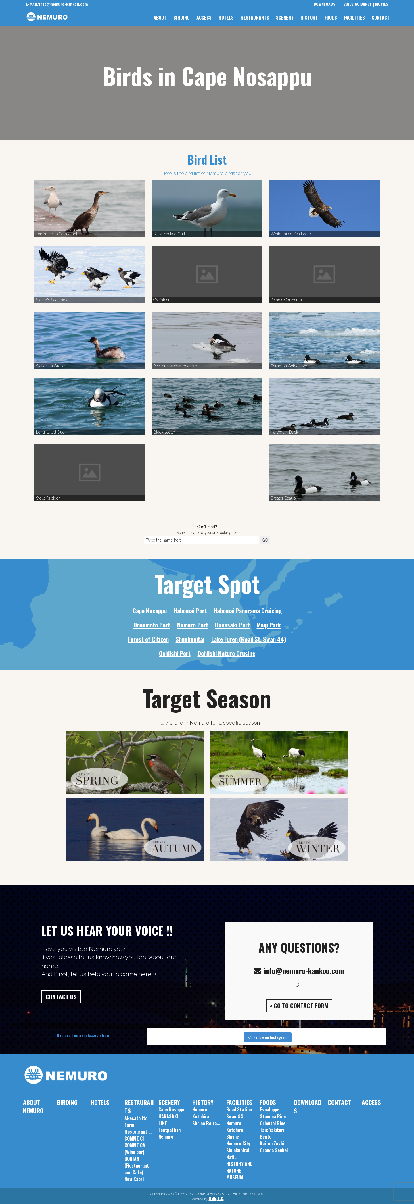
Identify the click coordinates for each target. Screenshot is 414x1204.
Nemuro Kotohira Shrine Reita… (206, 1116)
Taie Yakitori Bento (272, 1133)
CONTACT (381, 17)
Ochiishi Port (175, 653)
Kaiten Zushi (272, 1143)
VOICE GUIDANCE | (359, 4)
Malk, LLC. (216, 1198)
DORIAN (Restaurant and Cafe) (136, 1165)
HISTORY (309, 17)
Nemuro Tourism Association (83, 1035)
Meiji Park (269, 624)
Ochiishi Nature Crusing (226, 653)
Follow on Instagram (267, 1037)
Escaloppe (269, 1109)
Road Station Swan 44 (239, 1113)
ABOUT (160, 17)
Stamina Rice (273, 1116)
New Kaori (134, 1179)
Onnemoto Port (151, 624)
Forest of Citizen (148, 639)
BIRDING (181, 17)
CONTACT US (61, 996)
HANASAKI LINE (168, 1120)
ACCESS (204, 17)
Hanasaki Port (232, 624)
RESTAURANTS (255, 17)
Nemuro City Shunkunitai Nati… (238, 1150)
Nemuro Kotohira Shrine (234, 1130)
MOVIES (381, 4)
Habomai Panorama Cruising (248, 610)
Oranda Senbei (274, 1150)
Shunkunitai (190, 639)
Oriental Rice (272, 1123)
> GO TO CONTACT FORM (299, 1005)
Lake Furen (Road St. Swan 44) (248, 639)
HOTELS (226, 17)
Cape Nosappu (150, 610)
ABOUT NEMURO (33, 1106)
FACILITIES (354, 17)
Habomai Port (190, 610)
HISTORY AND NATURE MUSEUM (239, 1170)
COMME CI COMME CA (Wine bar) (134, 1145)
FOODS (331, 17)
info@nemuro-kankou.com (57, 4)
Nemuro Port (192, 624)
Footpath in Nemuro (169, 1133)
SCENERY (285, 17)
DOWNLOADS (324, 4)
